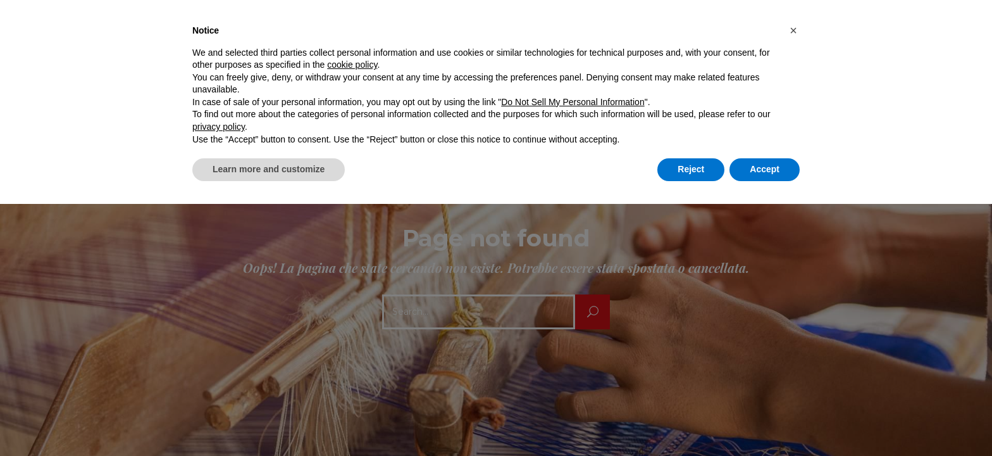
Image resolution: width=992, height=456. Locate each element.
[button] (793, 30)
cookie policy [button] (352, 65)
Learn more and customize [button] (269, 169)
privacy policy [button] (218, 127)
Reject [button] (691, 169)
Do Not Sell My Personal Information (572, 102)
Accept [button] (764, 169)
